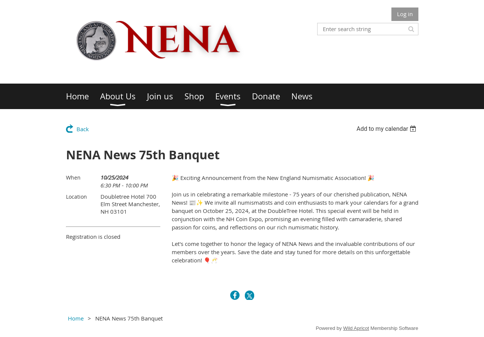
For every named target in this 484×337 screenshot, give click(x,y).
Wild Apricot (356, 328)
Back (82, 129)
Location (76, 196)
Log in (405, 14)
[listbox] (387, 128)
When (73, 177)
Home (76, 318)
